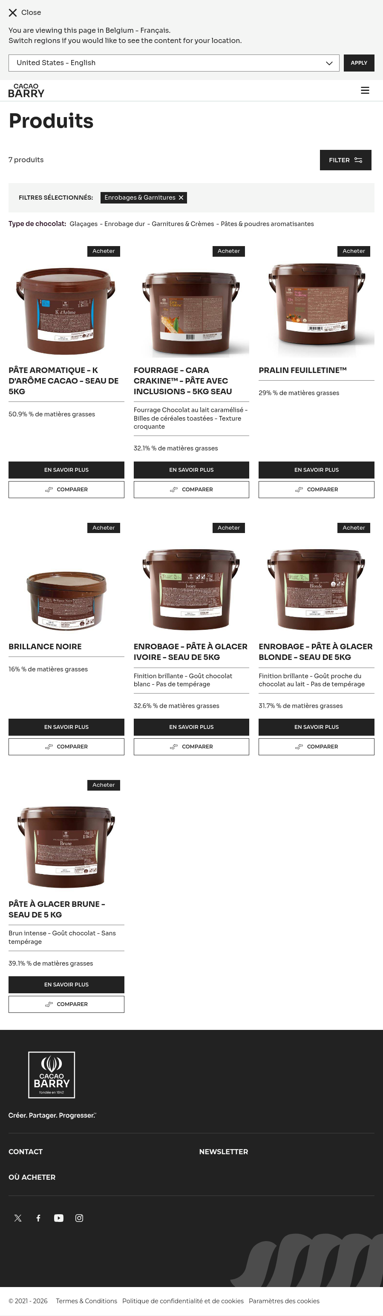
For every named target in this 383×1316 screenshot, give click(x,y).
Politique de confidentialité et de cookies (183, 1301)
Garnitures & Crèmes (183, 224)
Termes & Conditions (87, 1301)
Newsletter (223, 1152)
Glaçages (84, 224)
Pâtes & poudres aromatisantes (267, 224)
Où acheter (32, 1177)
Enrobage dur (124, 224)
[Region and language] (174, 63)
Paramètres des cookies (284, 1301)
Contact (26, 1152)
